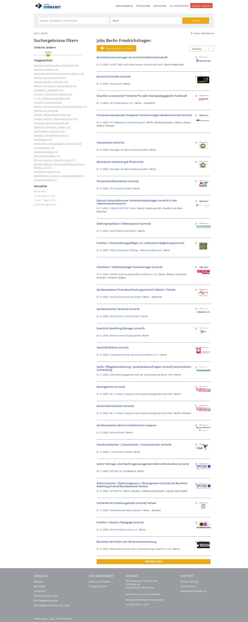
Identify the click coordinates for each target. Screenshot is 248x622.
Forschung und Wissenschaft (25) (51, 122)
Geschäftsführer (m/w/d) (112, 347)
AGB (52, 618)
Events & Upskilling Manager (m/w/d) (121, 328)
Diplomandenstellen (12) (47, 155)
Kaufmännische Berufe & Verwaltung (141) (56, 65)
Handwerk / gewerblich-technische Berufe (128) (59, 73)
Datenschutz (64, 618)
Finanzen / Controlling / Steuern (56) (53, 94)
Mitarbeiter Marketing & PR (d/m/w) (120, 162)
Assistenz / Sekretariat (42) (48, 102)
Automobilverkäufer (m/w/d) (115, 406)
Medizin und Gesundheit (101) (50, 77)
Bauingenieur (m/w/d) (111, 387)
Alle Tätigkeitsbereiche (46, 600)
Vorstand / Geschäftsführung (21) (51, 135)
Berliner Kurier (188, 586)
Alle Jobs (38, 581)
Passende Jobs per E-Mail (116, 48)
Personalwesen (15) (44, 147)
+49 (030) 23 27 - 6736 (137, 604)
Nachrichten (160, 5)
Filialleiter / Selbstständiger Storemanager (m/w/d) (129, 267)
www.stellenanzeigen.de (194, 591)
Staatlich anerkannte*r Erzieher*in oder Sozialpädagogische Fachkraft (142, 96)
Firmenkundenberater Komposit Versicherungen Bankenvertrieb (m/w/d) (144, 115)
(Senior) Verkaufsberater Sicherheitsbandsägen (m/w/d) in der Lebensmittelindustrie (137, 202)
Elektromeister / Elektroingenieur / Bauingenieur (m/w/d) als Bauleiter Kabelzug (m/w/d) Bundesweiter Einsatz (142, 484)
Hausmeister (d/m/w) (110, 142)
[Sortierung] (198, 48)
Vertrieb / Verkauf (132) (46, 69)
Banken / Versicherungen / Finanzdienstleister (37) (60, 106)
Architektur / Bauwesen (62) (48, 90)
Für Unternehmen (179, 5)
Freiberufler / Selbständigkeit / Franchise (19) (57, 143)
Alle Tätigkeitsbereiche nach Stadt (52, 605)
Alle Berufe (40, 591)
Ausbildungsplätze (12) (46, 151)
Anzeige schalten (98, 586)
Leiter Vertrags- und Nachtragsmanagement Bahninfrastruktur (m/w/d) (143, 464)
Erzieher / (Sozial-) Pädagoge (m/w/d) (120, 522)
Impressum (40, 618)
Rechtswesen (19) (43, 139)
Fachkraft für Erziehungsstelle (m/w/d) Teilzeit (126, 503)
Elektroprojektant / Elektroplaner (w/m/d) (124, 223)
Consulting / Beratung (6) (47, 171)
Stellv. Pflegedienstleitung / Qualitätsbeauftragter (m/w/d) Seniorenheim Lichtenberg (144, 368)
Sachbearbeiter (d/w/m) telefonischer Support (126, 425)
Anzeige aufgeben (201, 5)
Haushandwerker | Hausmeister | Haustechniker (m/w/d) (134, 444)
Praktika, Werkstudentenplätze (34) (52, 114)
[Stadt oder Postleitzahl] (146, 20)
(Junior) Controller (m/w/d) (114, 76)
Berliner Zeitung (189, 581)
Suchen (195, 20)
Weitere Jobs (153, 561)
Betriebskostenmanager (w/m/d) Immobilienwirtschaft (132, 57)
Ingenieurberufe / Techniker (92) (51, 81)
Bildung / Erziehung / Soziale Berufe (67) (55, 85)
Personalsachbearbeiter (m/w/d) (118, 181)
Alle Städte (39, 586)
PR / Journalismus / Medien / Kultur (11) (55, 160)
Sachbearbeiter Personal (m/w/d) (118, 309)
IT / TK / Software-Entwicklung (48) (52, 98)
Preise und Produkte (99, 581)
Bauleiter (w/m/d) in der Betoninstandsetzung (126, 541)
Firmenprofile (143, 5)
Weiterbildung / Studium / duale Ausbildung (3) (59, 175)
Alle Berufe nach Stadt (46, 595)
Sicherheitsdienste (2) (45, 179)
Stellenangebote (124, 5)
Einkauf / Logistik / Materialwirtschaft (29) (56, 118)
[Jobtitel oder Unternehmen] (73, 20)
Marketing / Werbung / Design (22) (52, 127)
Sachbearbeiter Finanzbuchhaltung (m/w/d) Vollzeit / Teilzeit (136, 289)
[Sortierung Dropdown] (209, 48)
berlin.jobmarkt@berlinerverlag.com (145, 599)
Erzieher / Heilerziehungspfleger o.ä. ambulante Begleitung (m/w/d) (140, 243)
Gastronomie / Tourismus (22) (49, 131)
